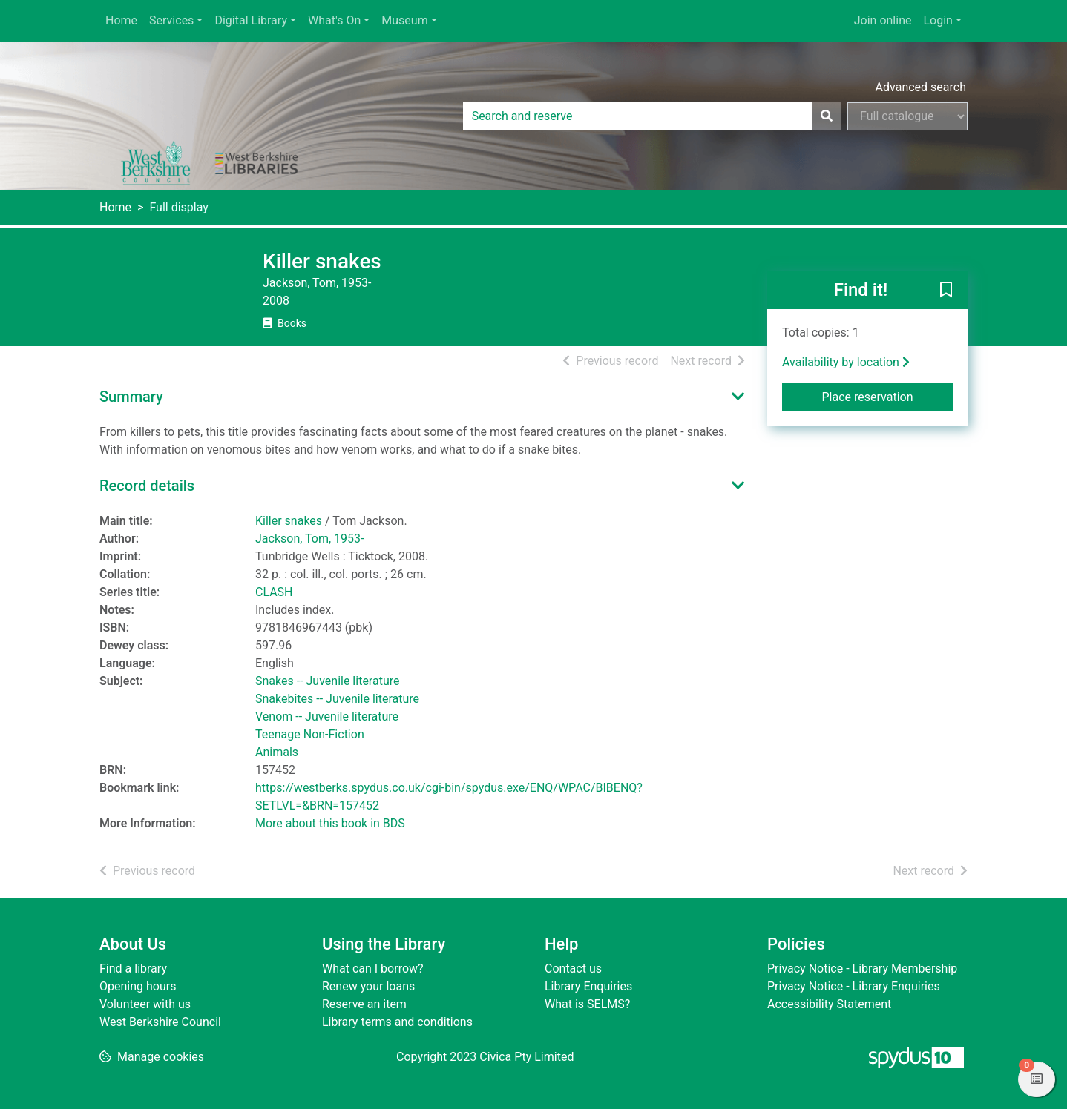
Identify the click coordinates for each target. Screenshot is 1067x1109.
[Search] (826, 116)
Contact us (573, 968)
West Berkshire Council (160, 1022)
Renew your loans (368, 986)
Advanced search (921, 87)
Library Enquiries (588, 986)
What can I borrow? (373, 968)
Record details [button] (146, 485)
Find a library (133, 968)
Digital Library (250, 20)
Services (171, 20)
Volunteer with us (145, 1004)
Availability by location (846, 362)
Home (121, 20)
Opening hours (137, 986)
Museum (404, 20)
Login (937, 20)
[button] (946, 290)
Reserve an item (364, 1004)
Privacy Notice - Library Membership (862, 968)
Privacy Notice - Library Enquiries (853, 986)
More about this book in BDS (330, 823)
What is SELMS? (587, 1004)
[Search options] (907, 116)
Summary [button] (131, 396)
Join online (883, 20)
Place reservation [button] (887, 396)
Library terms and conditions (397, 1022)
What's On (334, 20)
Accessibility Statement (829, 1004)
